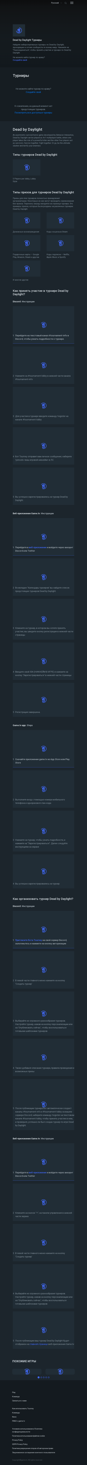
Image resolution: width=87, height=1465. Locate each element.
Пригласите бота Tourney (28, 940)
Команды (16, 1413)
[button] (39, 1377)
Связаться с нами (19, 1401)
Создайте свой (20, 60)
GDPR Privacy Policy (20, 1444)
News (14, 1417)
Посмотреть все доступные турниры (33, 112)
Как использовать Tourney (23, 1409)
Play (13, 1392)
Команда (16, 1397)
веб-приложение (38, 547)
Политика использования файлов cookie (28, 1436)
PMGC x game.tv (18, 1421)
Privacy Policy (17, 1440)
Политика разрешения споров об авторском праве (32, 1448)
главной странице (39, 1344)
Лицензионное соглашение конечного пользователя (33, 1453)
